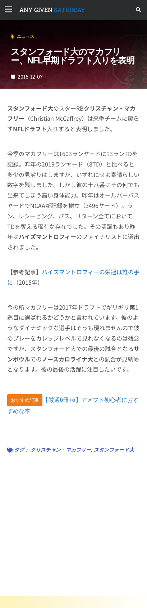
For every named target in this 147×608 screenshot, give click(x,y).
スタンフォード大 (114, 450)
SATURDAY (52, 9)
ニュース (25, 36)
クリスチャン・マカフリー (61, 450)
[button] (138, 9)
